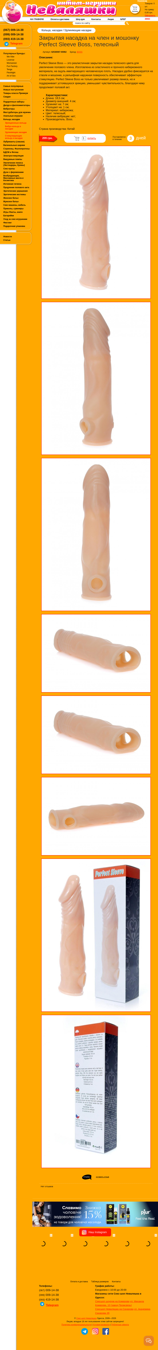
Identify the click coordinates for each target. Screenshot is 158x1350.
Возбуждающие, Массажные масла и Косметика (13, 178)
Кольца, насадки (11, 119)
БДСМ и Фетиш (10, 152)
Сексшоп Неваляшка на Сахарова (114, 1288)
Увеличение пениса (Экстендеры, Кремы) (14, 164)
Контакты (96, 19)
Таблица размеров (100, 1260)
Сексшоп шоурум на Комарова (112, 1280)
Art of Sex (11, 76)
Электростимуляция (13, 156)
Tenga (9, 69)
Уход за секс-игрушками (15, 219)
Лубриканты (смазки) (13, 142)
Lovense (10, 60)
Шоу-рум (80, 19)
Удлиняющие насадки (16, 132)
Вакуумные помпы (12, 159)
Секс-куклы (9, 169)
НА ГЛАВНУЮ (37, 19)
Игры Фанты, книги (13, 212)
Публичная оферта (120, 1304)
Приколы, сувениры (13, 208)
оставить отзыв (102, 1177)
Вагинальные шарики (14, 145)
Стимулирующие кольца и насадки (14, 137)
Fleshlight (11, 72)
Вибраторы (9, 109)
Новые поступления (13, 90)
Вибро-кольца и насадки (13, 127)
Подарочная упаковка (14, 226)
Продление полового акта (16, 187)
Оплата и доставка (59, 19)
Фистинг (7, 223)
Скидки (7, 97)
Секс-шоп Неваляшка (86, 1297)
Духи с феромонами (13, 172)
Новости (7, 236)
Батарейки (8, 215)
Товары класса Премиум (15, 93)
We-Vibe (10, 57)
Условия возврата (101, 1304)
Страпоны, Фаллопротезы (16, 149)
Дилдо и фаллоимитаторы (16, 105)
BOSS (79, 52)
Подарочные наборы (13, 102)
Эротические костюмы (14, 194)
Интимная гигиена (12, 184)
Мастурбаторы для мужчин (16, 112)
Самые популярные (13, 86)
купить (91, 138)
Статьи (6, 240)
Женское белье (10, 198)
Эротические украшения (15, 191)
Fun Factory (12, 66)
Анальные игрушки (13, 116)
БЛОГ (123, 19)
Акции (111, 19)
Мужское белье (11, 201)
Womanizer (12, 63)
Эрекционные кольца (15, 123)
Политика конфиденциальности (76, 1304)
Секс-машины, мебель (14, 205)
